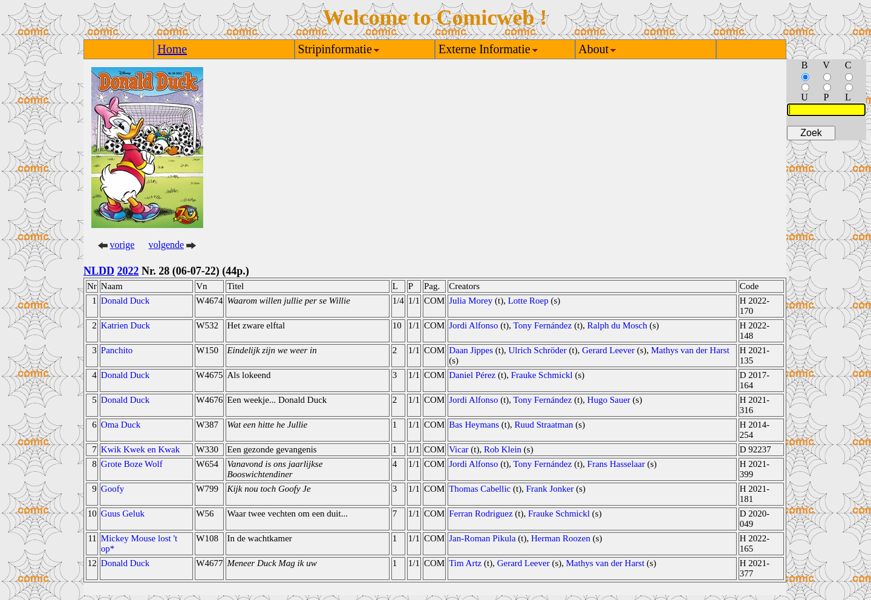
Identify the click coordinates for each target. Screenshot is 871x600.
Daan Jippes (471, 350)
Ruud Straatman (544, 424)
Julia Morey (470, 300)
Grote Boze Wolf (132, 464)
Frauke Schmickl (542, 375)
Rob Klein (502, 449)
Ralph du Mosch (617, 325)
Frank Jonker (550, 489)
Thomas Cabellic (480, 489)
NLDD (98, 271)
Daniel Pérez (472, 375)
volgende (166, 245)
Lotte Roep (528, 300)
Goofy (112, 489)
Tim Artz (465, 563)
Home (172, 49)
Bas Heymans (474, 424)
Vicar (458, 449)
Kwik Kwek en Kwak (140, 449)
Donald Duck (125, 300)
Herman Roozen (560, 538)
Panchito (117, 350)
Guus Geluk (123, 513)
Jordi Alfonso (473, 325)
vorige (122, 245)
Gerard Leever (608, 350)
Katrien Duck (125, 325)
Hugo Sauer (608, 400)
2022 (128, 271)
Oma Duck (120, 424)
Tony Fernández (543, 325)
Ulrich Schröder (538, 350)
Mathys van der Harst (690, 350)
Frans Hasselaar (616, 464)
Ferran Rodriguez (480, 513)
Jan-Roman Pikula (482, 538)
